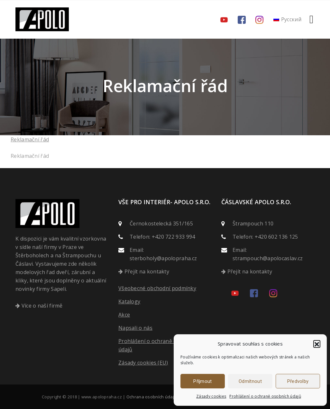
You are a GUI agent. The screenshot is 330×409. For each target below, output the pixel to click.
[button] (317, 343)
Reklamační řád (30, 139)
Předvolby (298, 381)
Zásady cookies (211, 396)
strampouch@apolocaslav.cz (268, 258)
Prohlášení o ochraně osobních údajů (265, 396)
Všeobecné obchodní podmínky (157, 288)
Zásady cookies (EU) (143, 362)
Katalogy (129, 301)
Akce (124, 314)
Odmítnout (250, 381)
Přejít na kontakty (146, 271)
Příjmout (202, 381)
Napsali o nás (135, 327)
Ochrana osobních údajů (151, 397)
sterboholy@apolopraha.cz (163, 258)
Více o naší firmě (42, 305)
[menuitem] (287, 19)
